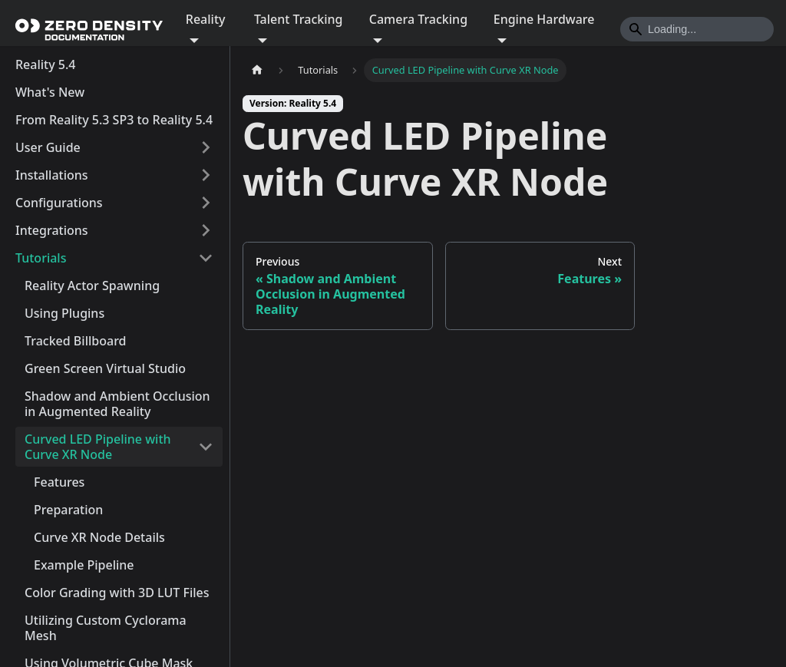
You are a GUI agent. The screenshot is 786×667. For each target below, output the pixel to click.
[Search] (697, 29)
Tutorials (40, 257)
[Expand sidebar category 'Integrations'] (206, 230)
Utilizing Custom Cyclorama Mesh (106, 628)
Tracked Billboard (76, 340)
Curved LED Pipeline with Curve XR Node (98, 447)
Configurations (59, 202)
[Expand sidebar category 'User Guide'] (206, 147)
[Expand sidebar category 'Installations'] (206, 175)
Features (59, 482)
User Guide (48, 147)
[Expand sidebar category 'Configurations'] (206, 202)
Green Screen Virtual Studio (105, 368)
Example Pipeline (84, 564)
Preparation (68, 509)
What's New (49, 92)
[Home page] (257, 70)
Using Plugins (64, 313)
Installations (51, 175)
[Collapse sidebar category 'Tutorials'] (206, 258)
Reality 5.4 (45, 64)
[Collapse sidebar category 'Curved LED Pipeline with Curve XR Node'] (206, 447)
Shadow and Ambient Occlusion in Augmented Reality (117, 404)
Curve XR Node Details (99, 537)
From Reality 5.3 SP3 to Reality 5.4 (114, 119)
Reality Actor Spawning (92, 285)
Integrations (51, 230)
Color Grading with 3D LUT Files (117, 592)
